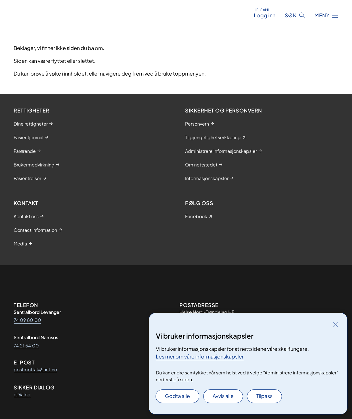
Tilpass (264, 396)
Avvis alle (223, 396)
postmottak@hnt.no (35, 369)
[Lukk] (335, 324)
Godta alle (177, 396)
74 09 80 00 (27, 320)
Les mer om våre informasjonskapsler (200, 356)
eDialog (22, 394)
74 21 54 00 (26, 346)
